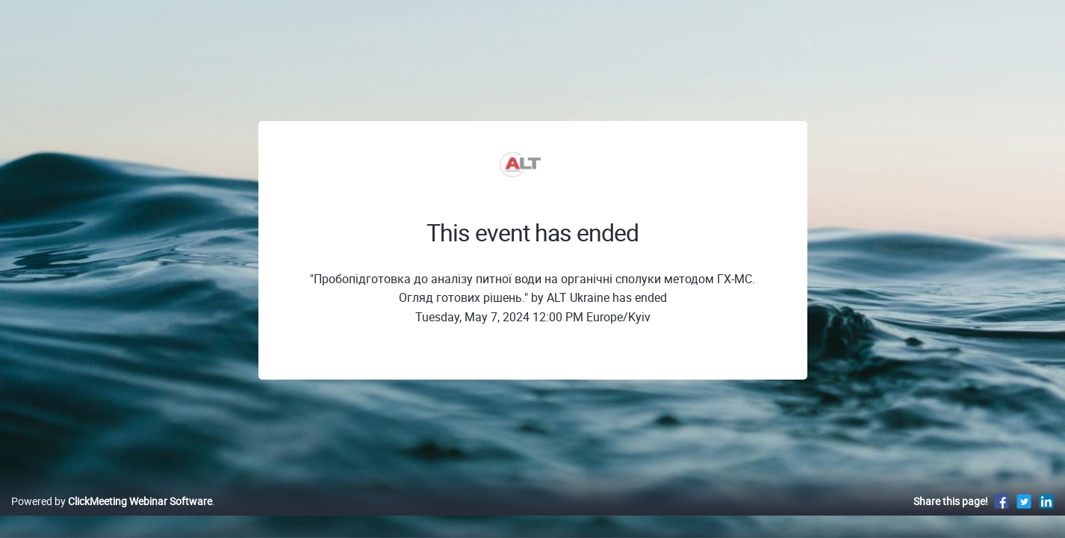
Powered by (111, 517)
